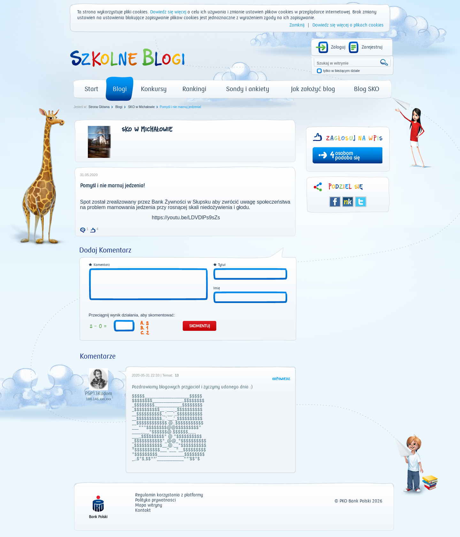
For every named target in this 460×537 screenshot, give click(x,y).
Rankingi (194, 89)
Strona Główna (99, 107)
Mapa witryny (148, 505)
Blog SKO (366, 89)
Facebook (335, 201)
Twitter (361, 201)
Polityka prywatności (155, 500)
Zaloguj (338, 47)
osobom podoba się (347, 156)
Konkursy (154, 89)
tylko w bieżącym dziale (341, 71)
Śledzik (348, 201)
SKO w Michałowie (141, 107)
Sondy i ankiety (247, 89)
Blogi (120, 89)
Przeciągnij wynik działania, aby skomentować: (132, 315)
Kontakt (143, 510)
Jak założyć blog (313, 89)
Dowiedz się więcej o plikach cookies (348, 25)
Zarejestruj (372, 47)
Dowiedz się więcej (168, 12)
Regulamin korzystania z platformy (169, 495)
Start (91, 89)
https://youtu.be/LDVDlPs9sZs (186, 217)
